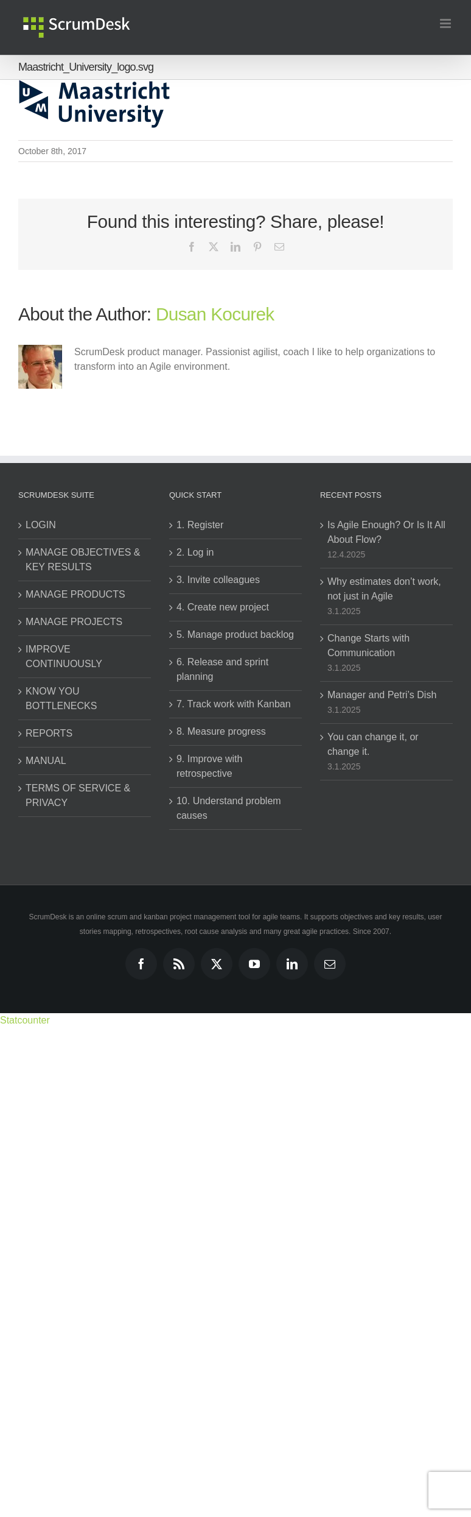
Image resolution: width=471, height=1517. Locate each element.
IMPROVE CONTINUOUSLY (64, 656)
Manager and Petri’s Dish (381, 695)
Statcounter (25, 1020)
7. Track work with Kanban (233, 704)
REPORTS (49, 733)
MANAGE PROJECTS (74, 622)
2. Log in (195, 552)
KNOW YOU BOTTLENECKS (61, 698)
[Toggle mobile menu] (446, 23)
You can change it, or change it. (373, 744)
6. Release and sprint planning (222, 669)
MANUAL (46, 760)
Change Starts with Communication (368, 645)
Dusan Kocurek (215, 314)
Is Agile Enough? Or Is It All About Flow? (386, 532)
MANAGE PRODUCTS (75, 594)
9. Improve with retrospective (209, 766)
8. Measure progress (221, 731)
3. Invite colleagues (218, 580)
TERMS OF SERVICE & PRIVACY (78, 795)
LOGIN (41, 525)
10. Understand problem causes (228, 808)
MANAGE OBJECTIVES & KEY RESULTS (83, 559)
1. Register (199, 525)
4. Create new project (222, 607)
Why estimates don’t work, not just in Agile (384, 588)
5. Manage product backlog (235, 634)
